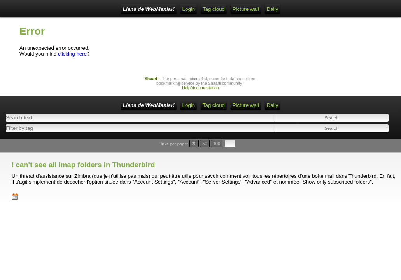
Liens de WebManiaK (81, 9)
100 (373, 146)
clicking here (72, 60)
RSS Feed (169, 9)
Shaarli (152, 84)
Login (143, 9)
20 (357, 146)
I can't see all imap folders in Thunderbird (83, 155)
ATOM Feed (202, 9)
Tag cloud (235, 9)
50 (365, 146)
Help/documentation (200, 93)
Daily (293, 9)
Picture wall (267, 9)
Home (122, 9)
